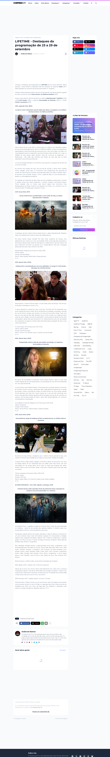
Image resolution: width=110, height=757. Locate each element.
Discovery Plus (78, 339)
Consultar (76, 3)
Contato (85, 3)
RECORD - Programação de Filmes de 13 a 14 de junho (87, 206)
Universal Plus (78, 392)
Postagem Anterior (20, 718)
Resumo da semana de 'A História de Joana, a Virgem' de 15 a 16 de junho (88, 189)
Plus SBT (89, 361)
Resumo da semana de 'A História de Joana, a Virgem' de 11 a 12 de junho (88, 137)
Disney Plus (88, 339)
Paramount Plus (78, 361)
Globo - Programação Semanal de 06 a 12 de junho (88, 163)
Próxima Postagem (61, 718)
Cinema (83, 327)
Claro (90, 327)
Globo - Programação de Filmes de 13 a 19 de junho (87, 180)
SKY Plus (76, 380)
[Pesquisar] (95, 3)
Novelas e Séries (79, 358)
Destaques (55, 3)
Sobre (37, 3)
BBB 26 (90, 324)
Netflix (91, 352)
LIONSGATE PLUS (79, 349)
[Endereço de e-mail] (84, 225)
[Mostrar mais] (50, 623)
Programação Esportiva (81, 370)
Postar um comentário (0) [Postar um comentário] (40, 712)
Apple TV (76, 321)
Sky (83, 380)
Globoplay (77, 342)
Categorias (66, 3)
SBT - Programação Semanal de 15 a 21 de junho (88, 172)
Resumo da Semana (80, 377)
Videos (87, 392)
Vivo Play (76, 395)
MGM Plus (77, 352)
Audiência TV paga (79, 324)
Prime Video (85, 364)
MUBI (84, 352)
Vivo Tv (84, 395)
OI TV (88, 358)
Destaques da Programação (32, 37)
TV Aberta (86, 383)
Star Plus (89, 380)
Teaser (76, 389)
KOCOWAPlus (87, 346)
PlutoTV (76, 364)
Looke (89, 349)
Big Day (76, 327)
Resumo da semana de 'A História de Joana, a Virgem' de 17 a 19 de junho (88, 154)
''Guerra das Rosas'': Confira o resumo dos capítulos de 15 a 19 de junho (88, 197)
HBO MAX (77, 346)
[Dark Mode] (92, 3)
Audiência (85, 321)
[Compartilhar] (65, 53)
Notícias (76, 355)
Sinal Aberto (45, 3)
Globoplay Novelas (88, 342)
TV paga (76, 386)
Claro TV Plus (78, 330)
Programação (78, 367)
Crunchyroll (87, 330)
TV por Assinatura (86, 386)
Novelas (83, 355)
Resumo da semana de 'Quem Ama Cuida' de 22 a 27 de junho (88, 146)
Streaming (77, 383)
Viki (93, 392)
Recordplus (77, 374)
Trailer (82, 389)
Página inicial (19, 37)
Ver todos (62, 650)
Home (30, 3)
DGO (75, 333)
